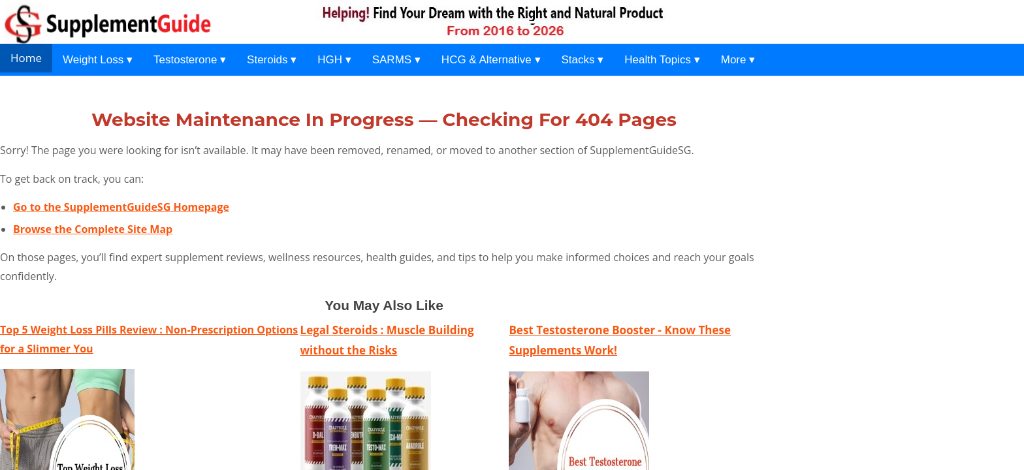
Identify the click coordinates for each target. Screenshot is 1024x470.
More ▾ (738, 60)
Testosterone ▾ (189, 60)
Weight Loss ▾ (98, 60)
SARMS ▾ (396, 60)
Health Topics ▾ (661, 60)
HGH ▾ (334, 60)
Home (26, 57)
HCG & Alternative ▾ (491, 60)
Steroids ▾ (271, 60)
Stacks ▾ (583, 60)
